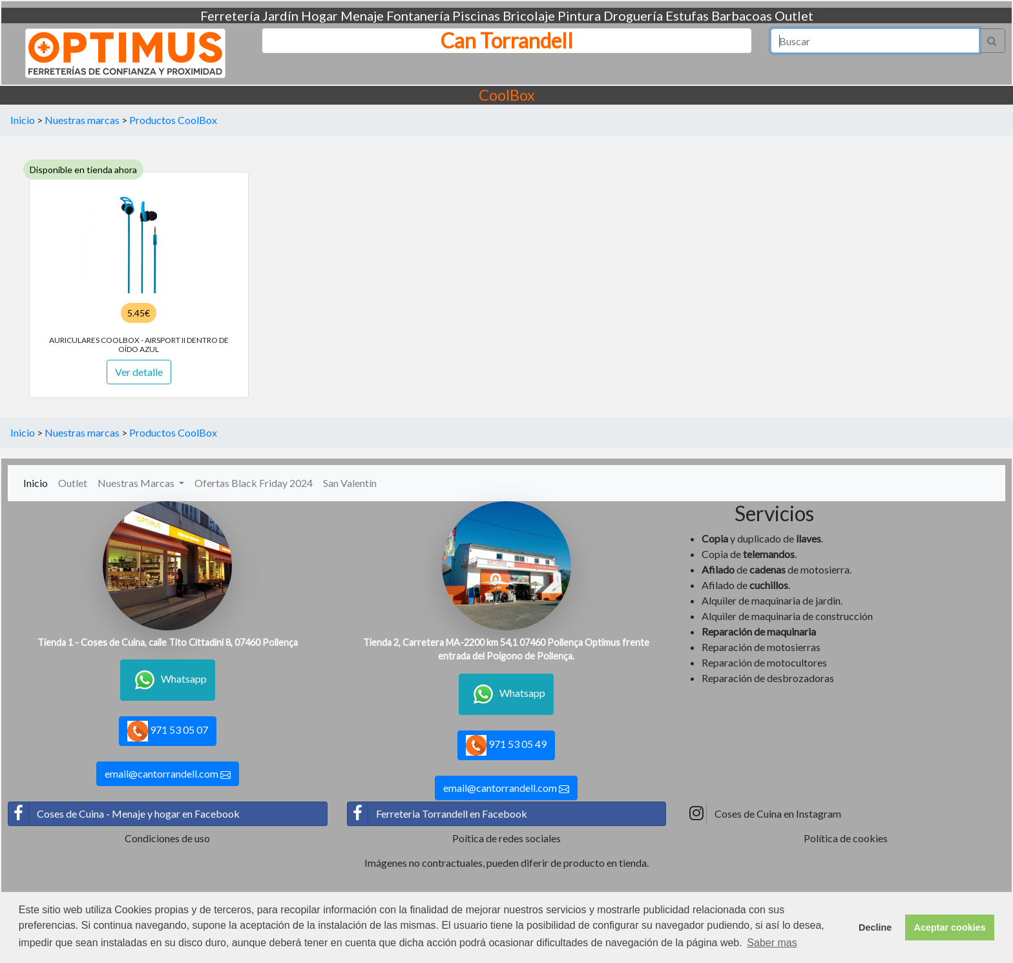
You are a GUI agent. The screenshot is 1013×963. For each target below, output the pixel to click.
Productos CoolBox (173, 120)
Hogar (319, 15)
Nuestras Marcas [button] (137, 483)
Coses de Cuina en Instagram (763, 813)
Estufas (687, 15)
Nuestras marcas (82, 120)
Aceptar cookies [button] (950, 927)
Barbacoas (741, 15)
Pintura (579, 15)
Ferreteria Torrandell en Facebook (437, 813)
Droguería (633, 15)
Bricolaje (529, 15)
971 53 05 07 (167, 731)
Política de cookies (846, 838)
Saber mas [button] (772, 942)
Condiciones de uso (167, 838)
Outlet (794, 15)
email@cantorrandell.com (168, 773)
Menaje (362, 15)
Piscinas (476, 15)
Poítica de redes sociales (506, 838)
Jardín (280, 15)
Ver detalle (139, 372)
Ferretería (230, 15)
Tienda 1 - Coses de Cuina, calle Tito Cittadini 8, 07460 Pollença (167, 642)
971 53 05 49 (506, 745)
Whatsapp (168, 680)
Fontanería (418, 15)
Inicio (22, 120)
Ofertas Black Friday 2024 (253, 483)
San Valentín (350, 483)
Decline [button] (875, 927)
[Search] (875, 40)
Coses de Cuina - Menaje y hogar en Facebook (124, 813)
